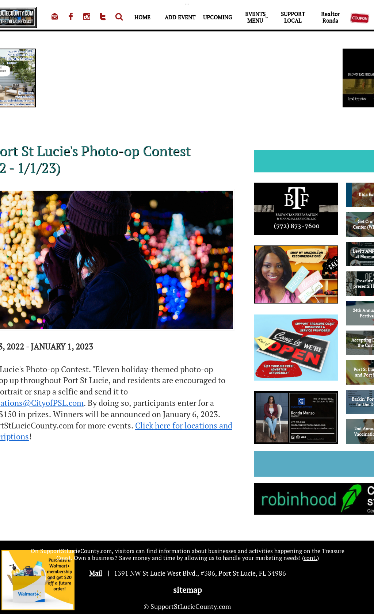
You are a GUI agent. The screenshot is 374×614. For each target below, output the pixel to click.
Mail (95, 573)
